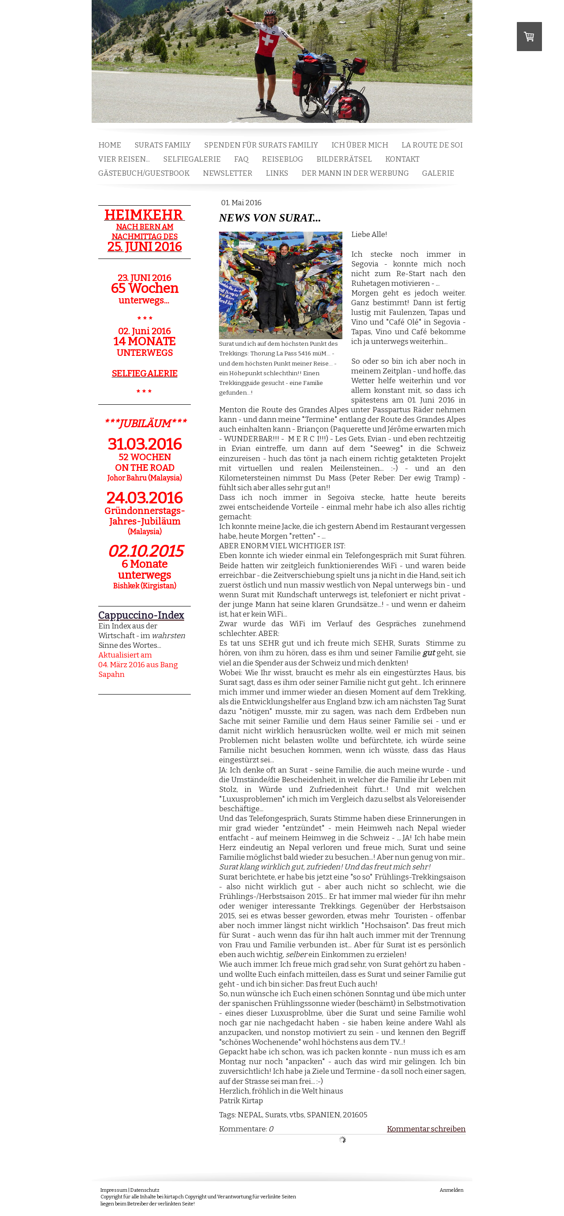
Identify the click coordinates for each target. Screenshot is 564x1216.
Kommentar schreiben (426, 1129)
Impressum (113, 1190)
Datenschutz (145, 1190)
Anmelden (452, 1190)
